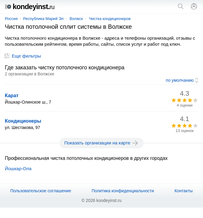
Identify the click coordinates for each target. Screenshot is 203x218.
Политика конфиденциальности (123, 190)
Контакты (183, 190)
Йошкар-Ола (18, 168)
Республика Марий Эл (43, 18)
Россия (11, 18)
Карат (11, 95)
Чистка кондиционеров (110, 18)
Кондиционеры (23, 121)
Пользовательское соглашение (40, 190)
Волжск (76, 18)
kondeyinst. (29, 6)
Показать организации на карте (101, 143)
